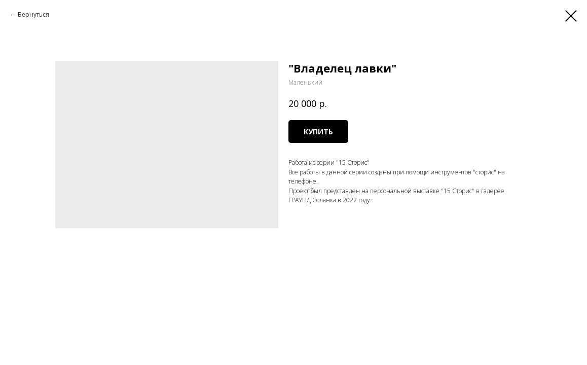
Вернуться (33, 14)
